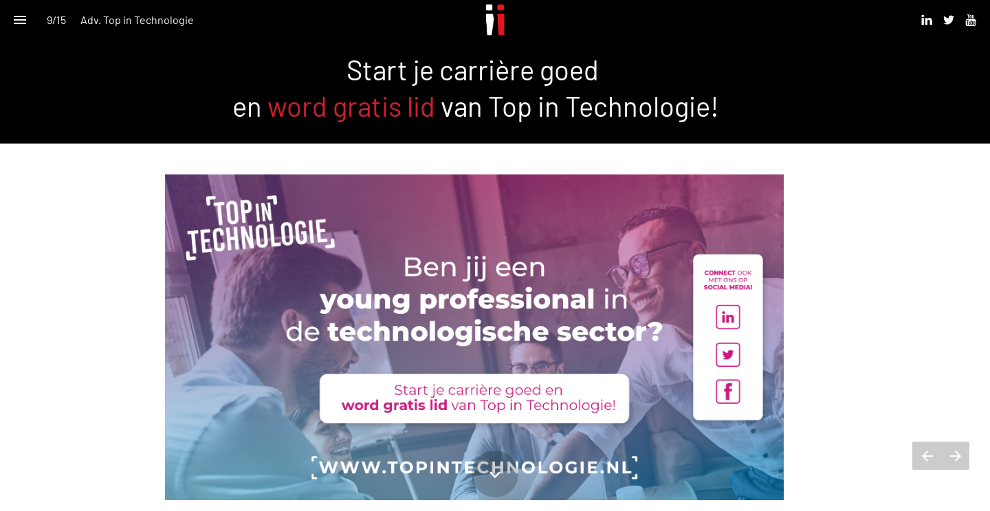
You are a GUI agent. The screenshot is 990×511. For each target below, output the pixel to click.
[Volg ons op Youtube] (970, 20)
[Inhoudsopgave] (19, 19)
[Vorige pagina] (926, 456)
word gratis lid (351, 105)
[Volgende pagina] (955, 456)
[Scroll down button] (495, 474)
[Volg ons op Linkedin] (926, 20)
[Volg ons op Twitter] (948, 20)
